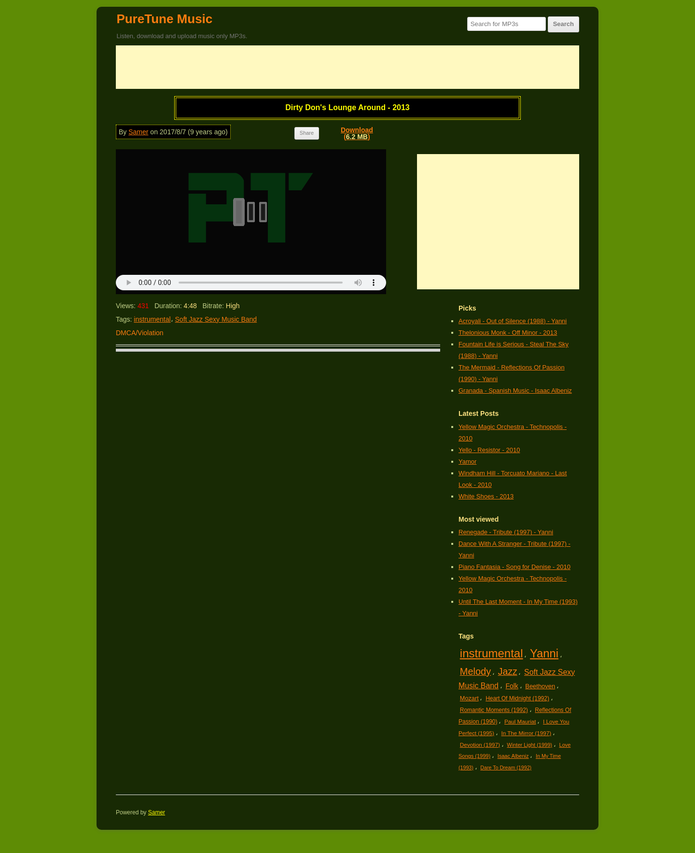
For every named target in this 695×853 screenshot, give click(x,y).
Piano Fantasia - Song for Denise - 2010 (514, 566)
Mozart (469, 698)
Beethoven (540, 686)
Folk (511, 686)
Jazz (507, 671)
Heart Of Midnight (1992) (517, 698)
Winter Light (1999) (529, 745)
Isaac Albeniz (513, 756)
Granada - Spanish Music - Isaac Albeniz (515, 390)
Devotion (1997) (480, 744)
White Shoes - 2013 (486, 496)
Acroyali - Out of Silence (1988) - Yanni (513, 321)
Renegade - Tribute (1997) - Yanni (506, 532)
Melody (475, 671)
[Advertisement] (347, 67)
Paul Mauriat (520, 721)
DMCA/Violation (140, 333)
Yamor (467, 461)
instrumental (152, 319)
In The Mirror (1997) (526, 733)
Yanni (544, 653)
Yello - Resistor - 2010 (489, 450)
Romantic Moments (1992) (494, 710)
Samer (138, 132)
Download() (357, 133)
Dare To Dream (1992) (505, 767)
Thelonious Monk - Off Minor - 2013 (508, 332)
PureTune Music (164, 19)
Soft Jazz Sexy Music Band (216, 319)
